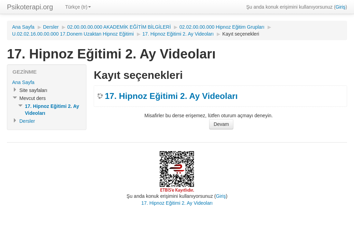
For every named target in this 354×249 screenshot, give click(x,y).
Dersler (51, 27)
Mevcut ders (32, 98)
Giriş (341, 7)
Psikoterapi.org (30, 7)
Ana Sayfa (23, 27)
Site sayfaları (33, 90)
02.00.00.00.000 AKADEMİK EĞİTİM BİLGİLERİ (119, 27)
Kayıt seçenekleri (240, 34)
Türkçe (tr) (78, 7)
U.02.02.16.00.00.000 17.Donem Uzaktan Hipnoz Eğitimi (73, 34)
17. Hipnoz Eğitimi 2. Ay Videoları (178, 34)
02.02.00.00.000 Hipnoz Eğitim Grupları (221, 27)
